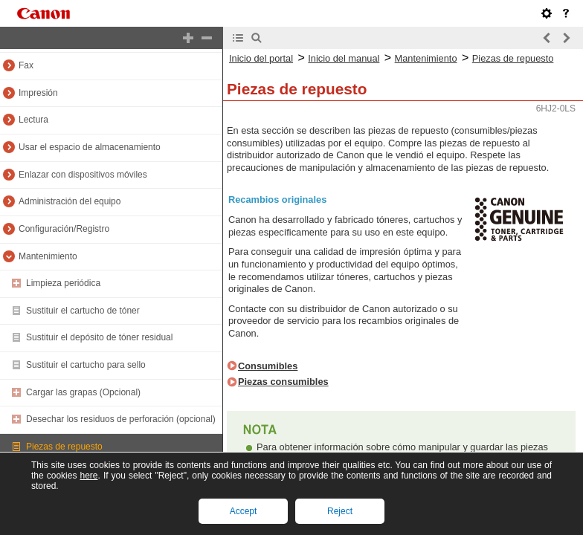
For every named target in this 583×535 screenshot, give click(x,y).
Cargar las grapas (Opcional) (83, 392)
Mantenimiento (48, 256)
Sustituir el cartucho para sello (86, 365)
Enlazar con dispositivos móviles (83, 174)
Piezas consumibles (283, 381)
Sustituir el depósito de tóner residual (99, 337)
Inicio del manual (343, 58)
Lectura (33, 119)
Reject (339, 511)
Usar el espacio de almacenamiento (90, 147)
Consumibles (267, 366)
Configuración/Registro (64, 229)
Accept (243, 511)
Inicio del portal (261, 58)
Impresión (38, 93)
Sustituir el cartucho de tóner (83, 310)
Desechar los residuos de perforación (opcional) (121, 419)
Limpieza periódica (63, 283)
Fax (26, 65)
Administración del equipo (69, 201)
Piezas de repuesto (64, 446)
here (88, 475)
